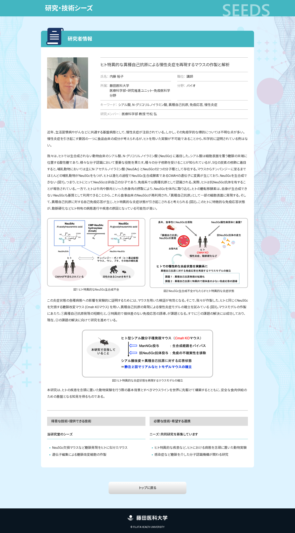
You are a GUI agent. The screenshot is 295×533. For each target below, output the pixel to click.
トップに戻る (147, 488)
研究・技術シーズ (69, 8)
